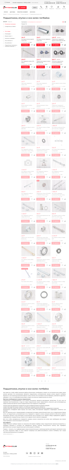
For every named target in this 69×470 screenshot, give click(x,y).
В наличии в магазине (10, 24)
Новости (15, 461)
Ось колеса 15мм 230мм (27, 281)
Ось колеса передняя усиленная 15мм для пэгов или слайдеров (58, 195)
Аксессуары (8, 34)
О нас (4, 461)
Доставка (12, 12)
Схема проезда (35, 2)
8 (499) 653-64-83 (49, 3)
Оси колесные (9, 40)
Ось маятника (8, 43)
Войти (46, 8)
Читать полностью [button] (8, 435)
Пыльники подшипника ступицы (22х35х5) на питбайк (58, 63)
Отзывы (10, 461)
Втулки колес (8, 36)
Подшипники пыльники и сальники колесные (11, 46)
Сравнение (58, 8)
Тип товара (7, 31)
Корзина (64, 8)
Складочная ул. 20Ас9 (10, 26)
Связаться (41, 8)
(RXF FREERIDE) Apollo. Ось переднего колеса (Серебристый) (43, 327)
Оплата (6, 12)
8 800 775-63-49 (61, 3)
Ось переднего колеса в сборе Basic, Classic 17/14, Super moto (27, 151)
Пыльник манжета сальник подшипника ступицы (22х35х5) (43, 151)
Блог (21, 461)
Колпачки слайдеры (10, 38)
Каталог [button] (22, 8)
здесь (57, 467)
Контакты (32, 12)
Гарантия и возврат (22, 12)
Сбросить (10, 22)
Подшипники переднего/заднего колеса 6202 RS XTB (58, 41)
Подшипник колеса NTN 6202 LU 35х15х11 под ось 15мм (43, 195)
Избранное (51, 8)
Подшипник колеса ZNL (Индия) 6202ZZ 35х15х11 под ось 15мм (43, 239)
